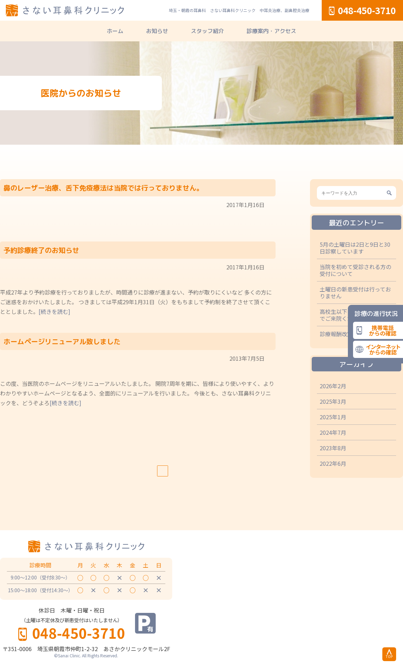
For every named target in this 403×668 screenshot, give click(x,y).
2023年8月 (333, 448)
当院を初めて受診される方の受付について (355, 270)
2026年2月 (333, 386)
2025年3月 (333, 401)
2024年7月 (333, 432)
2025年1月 (333, 417)
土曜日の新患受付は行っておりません (355, 292)
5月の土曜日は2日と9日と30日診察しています (355, 247)
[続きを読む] (54, 311)
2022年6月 (333, 463)
